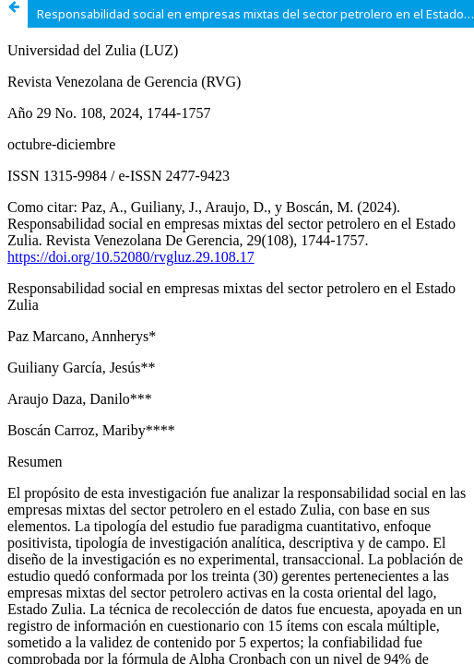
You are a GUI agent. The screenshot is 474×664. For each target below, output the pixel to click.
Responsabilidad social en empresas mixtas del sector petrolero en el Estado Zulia (255, 14)
